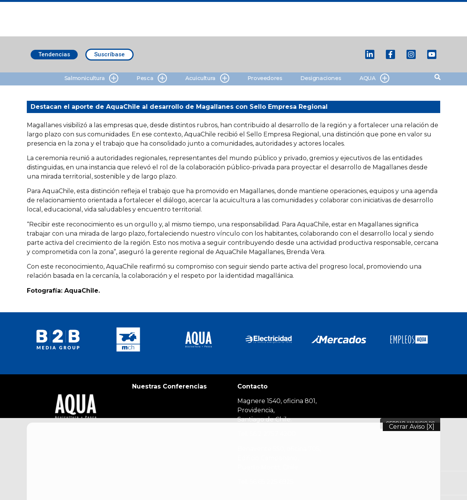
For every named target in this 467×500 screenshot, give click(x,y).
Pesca (152, 78)
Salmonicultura (91, 78)
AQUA (374, 78)
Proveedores (265, 78)
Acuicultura (207, 78)
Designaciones (320, 78)
